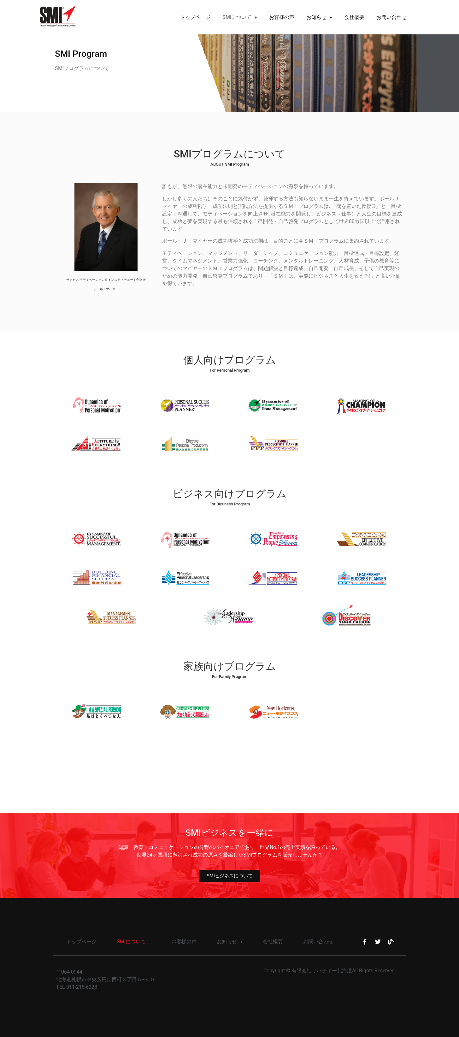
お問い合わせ (391, 17)
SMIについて (239, 17)
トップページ (195, 17)
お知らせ (319, 17)
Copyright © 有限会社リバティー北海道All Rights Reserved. (329, 971)
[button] (239, 17)
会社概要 (354, 17)
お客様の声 (281, 17)
